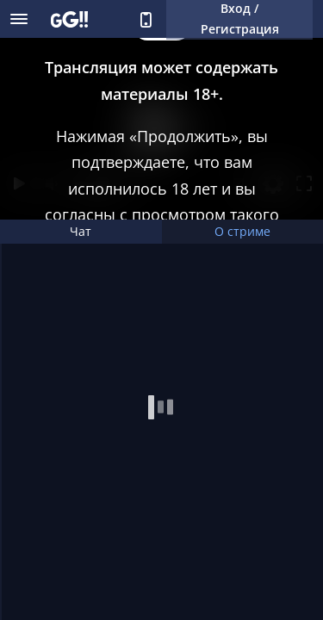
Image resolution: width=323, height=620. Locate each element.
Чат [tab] (80, 231)
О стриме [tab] (242, 231)
